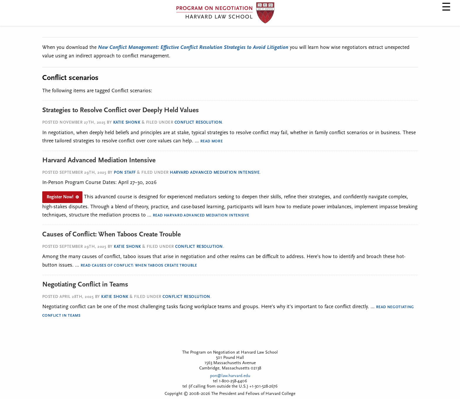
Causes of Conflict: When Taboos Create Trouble (111, 234)
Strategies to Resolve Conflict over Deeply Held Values (120, 110)
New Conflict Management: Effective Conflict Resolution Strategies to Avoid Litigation (193, 47)
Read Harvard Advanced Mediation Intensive (201, 215)
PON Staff (125, 172)
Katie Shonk (127, 122)
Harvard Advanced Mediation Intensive (98, 160)
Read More (211, 141)
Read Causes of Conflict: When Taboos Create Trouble (139, 265)
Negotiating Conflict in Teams (85, 284)
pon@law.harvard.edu (230, 376)
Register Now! (60, 197)
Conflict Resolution (198, 122)
